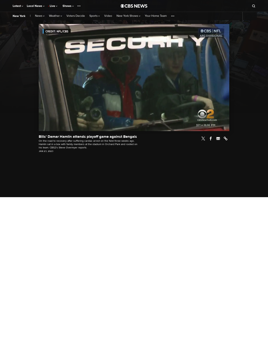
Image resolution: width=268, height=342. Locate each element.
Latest (18, 5)
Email (218, 138)
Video (108, 16)
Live (53, 6)
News (39, 16)
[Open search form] (253, 6)
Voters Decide (75, 16)
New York (19, 16)
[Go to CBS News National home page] (134, 6)
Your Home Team (156, 16)
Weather (55, 16)
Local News (35, 5)
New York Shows (128, 16)
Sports (94, 16)
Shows (68, 5)
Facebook (211, 138)
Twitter (203, 138)
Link (225, 138)
